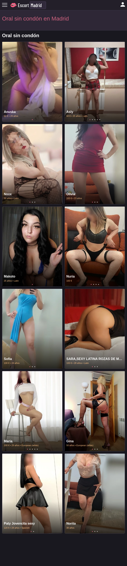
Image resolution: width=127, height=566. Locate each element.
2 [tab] (92, 119)
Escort (23, 5)
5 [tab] (99, 119)
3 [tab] (94, 119)
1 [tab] (32, 119)
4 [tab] (97, 119)
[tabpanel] (32, 82)
